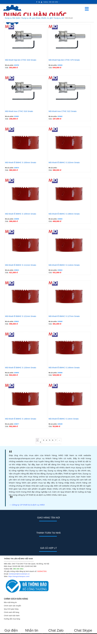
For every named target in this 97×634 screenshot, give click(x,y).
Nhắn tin (31, 630)
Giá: (25, 47)
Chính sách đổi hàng (11, 612)
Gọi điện (11, 630)
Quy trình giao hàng (11, 609)
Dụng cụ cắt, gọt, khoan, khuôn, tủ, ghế (37, 18)
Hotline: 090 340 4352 (50, 2)
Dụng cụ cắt (59, 18)
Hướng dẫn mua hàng (12, 619)
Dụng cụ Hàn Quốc (12, 18)
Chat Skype (83, 630)
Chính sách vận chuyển (12, 606)
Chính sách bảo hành (11, 616)
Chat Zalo (57, 630)
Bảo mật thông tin (10, 602)
